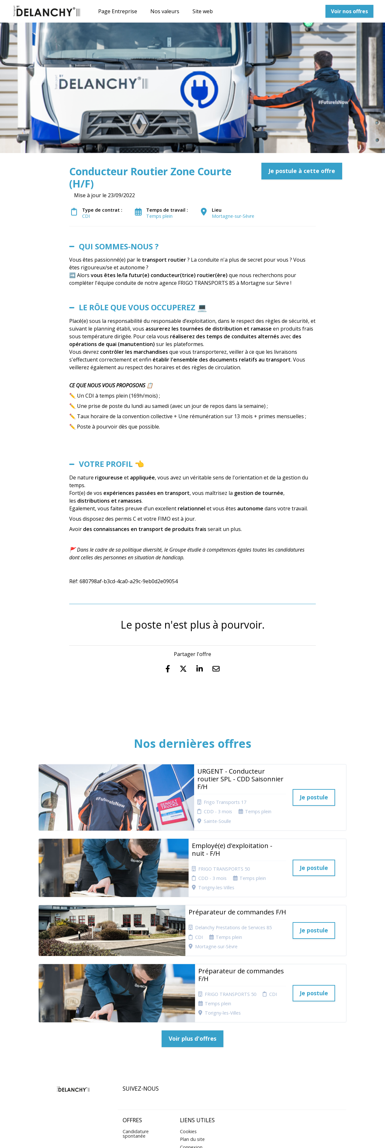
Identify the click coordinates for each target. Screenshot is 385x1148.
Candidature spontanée (136, 1046)
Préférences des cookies (197, 1074)
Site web (202, 11)
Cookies (188, 1044)
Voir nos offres (349, 11)
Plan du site (192, 1052)
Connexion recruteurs (191, 1062)
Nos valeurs (164, 11)
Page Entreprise (117, 11)
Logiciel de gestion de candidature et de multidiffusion (192, 1136)
